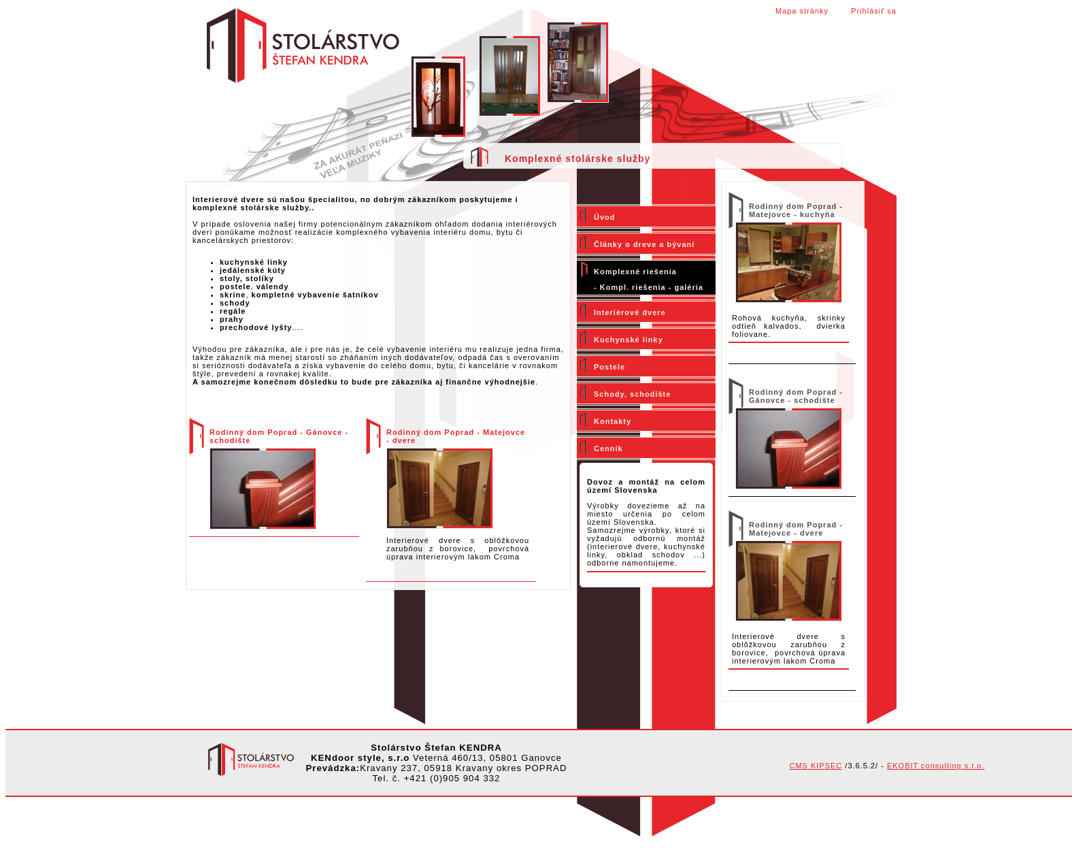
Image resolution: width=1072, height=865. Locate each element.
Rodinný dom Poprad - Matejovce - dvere (796, 529)
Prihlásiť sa (874, 11)
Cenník (608, 448)
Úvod (605, 217)
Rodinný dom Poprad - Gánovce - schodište (796, 396)
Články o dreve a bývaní (644, 244)
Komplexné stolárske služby (577, 158)
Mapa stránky (801, 11)
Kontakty (612, 421)
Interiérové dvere (630, 312)
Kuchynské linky (628, 340)
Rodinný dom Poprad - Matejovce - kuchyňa (796, 210)
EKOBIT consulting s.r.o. (936, 766)
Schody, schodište (632, 394)
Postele (609, 367)
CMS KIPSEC (815, 766)
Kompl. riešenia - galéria (651, 287)
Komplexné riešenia (635, 271)
